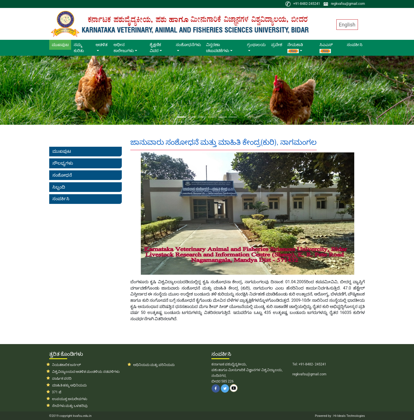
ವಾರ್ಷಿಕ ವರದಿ (62, 378)
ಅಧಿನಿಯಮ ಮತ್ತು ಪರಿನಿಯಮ (154, 365)
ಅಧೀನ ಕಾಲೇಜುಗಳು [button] (124, 47)
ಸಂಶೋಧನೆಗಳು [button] (188, 44)
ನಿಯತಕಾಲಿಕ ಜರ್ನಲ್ (66, 365)
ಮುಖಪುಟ (61, 44)
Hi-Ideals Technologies (349, 416)
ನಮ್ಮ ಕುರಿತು (79, 47)
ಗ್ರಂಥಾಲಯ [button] (256, 44)
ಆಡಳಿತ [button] (102, 44)
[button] (31, 90)
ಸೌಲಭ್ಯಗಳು (62, 163)
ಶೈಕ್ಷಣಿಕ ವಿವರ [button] (155, 47)
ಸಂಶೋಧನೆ (62, 175)
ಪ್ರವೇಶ (276, 44)
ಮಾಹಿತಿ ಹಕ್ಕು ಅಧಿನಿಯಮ (69, 385)
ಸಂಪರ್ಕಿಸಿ (354, 44)
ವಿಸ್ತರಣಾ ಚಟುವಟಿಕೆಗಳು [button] (217, 47)
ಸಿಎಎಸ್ (326, 47)
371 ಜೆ (56, 392)
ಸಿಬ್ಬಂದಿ (58, 187)
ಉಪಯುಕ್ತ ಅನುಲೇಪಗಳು (69, 399)
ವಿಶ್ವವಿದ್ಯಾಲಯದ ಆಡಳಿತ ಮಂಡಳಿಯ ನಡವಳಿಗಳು (86, 372)
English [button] (347, 25)
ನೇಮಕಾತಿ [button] (295, 47)
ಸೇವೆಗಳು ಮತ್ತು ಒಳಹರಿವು (70, 406)
